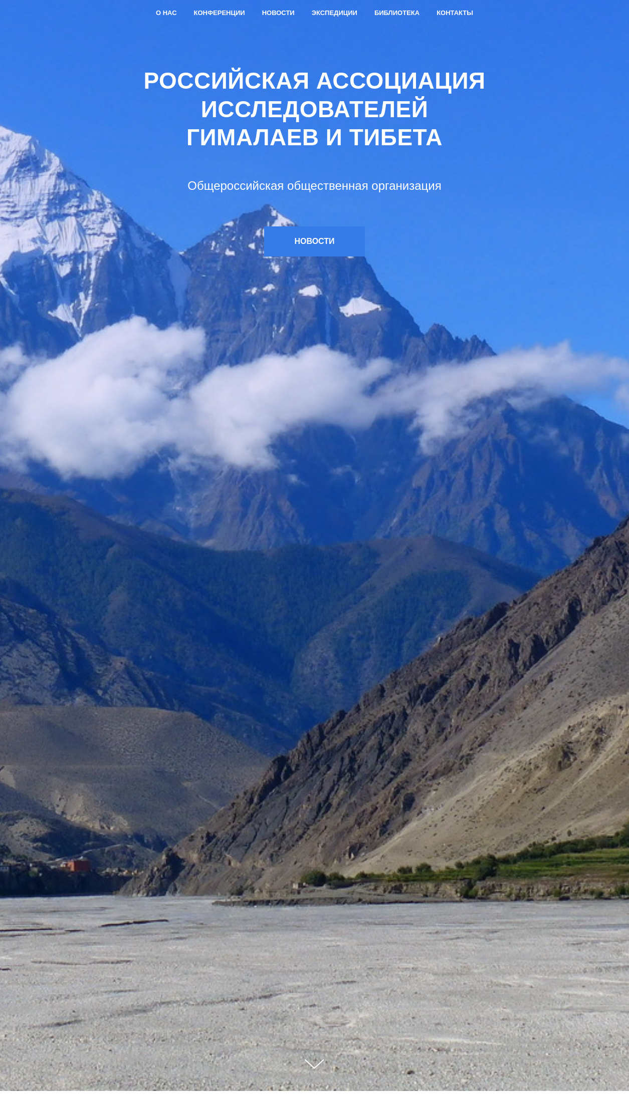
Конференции (219, 13)
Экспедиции (334, 13)
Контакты (455, 13)
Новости (278, 13)
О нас (166, 13)
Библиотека (397, 13)
